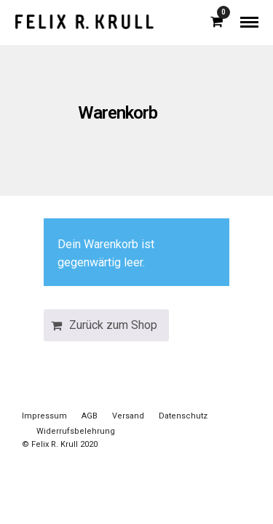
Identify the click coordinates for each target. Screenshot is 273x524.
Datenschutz (183, 416)
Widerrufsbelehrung (75, 431)
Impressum (44, 416)
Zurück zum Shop (113, 325)
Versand (128, 416)
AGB (90, 416)
